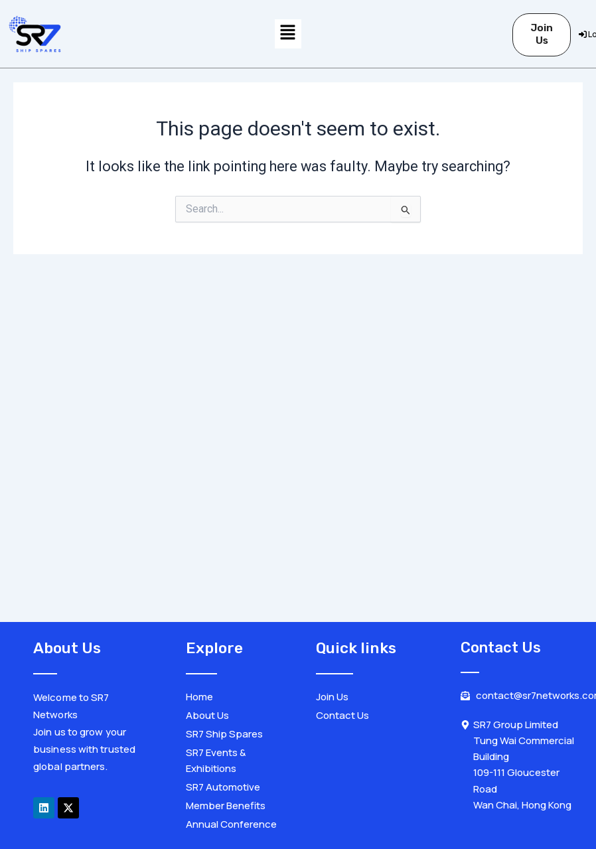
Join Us (542, 34)
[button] (288, 33)
